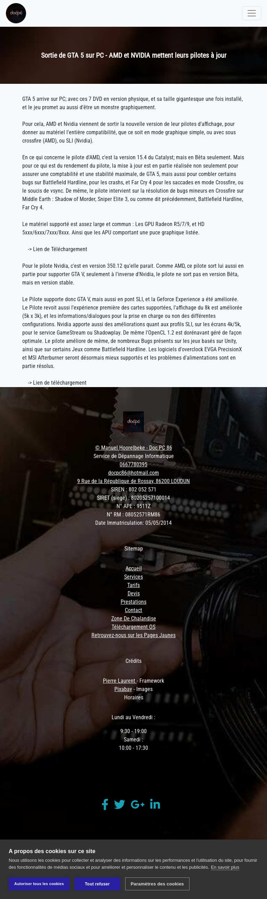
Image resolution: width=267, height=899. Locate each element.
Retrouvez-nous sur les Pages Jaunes (133, 635)
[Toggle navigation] (251, 13)
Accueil (134, 568)
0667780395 (133, 464)
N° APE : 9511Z (133, 506)
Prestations (133, 602)
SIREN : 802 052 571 (133, 489)
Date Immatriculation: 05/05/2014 (133, 523)
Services (133, 576)
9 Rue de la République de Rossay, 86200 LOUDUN (133, 481)
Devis (134, 593)
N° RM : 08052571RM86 (133, 514)
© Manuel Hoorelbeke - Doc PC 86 (133, 447)
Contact (133, 610)
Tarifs (133, 585)
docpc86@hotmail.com (133, 472)
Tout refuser (97, 884)
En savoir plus (225, 867)
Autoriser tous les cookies (39, 884)
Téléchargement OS (133, 627)
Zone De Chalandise (133, 618)
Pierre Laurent (120, 680)
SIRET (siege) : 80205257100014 (133, 498)
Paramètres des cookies (157, 883)
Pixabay (123, 689)
